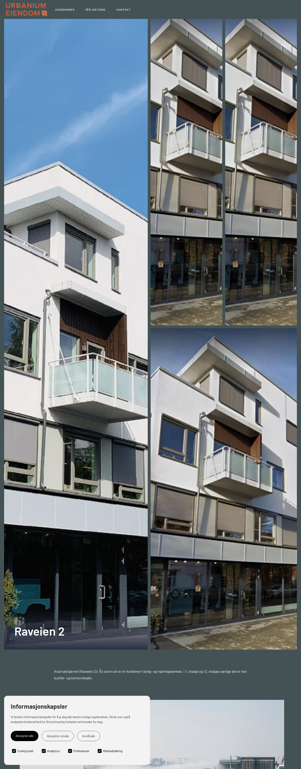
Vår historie (95, 9)
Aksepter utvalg (58, 736)
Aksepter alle (24, 736)
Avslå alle (88, 736)
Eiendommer (65, 9)
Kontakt (123, 9)
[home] (26, 9)
